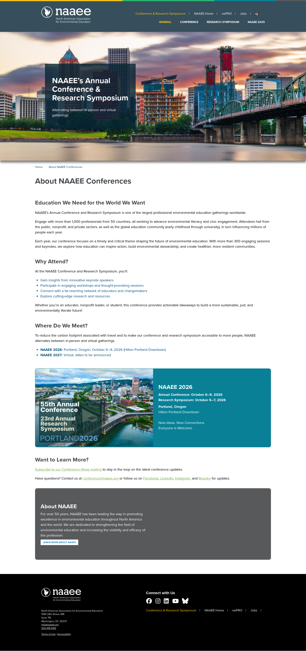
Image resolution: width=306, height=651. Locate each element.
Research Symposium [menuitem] (223, 22)
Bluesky (205, 478)
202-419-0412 (48, 628)
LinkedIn (166, 478)
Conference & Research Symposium (160, 13)
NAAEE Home (204, 13)
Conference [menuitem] (189, 22)
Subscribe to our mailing (68, 469)
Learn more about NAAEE (59, 542)
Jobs (243, 13)
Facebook (150, 478)
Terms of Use (48, 634)
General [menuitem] (165, 22)
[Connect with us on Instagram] (157, 602)
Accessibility (64, 634)
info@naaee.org (50, 624)
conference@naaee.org (100, 478)
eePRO (227, 13)
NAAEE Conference (61, 595)
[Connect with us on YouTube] (175, 602)
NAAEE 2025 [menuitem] (256, 22)
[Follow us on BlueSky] (185, 602)
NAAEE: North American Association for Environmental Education (66, 17)
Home (39, 167)
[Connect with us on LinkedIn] (166, 602)
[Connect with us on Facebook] (149, 602)
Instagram (182, 478)
